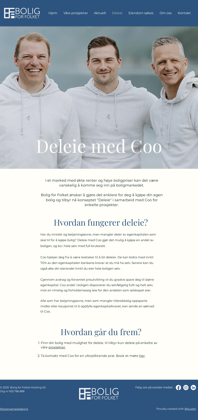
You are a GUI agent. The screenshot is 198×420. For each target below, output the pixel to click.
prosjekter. (57, 347)
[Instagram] (186, 387)
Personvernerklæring (14, 409)
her (142, 356)
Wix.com (190, 408)
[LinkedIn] (193, 387)
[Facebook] (178, 387)
